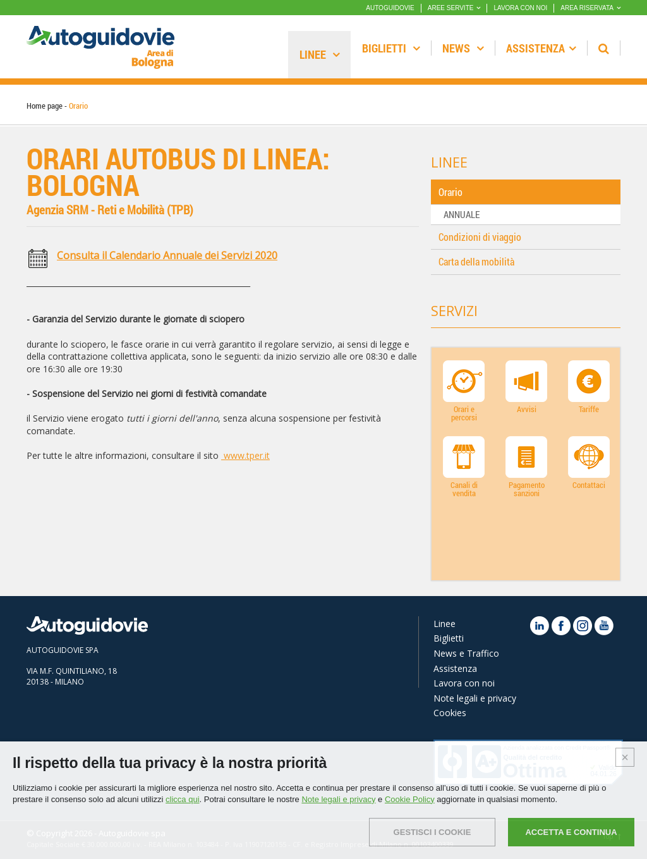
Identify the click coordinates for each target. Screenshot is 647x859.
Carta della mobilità (476, 261)
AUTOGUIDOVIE (390, 7)
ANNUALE (462, 214)
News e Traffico (466, 653)
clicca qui (182, 799)
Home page (45, 105)
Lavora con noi (464, 683)
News (463, 48)
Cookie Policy (410, 799)
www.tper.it (245, 455)
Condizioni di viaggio (479, 236)
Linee (319, 54)
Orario (450, 191)
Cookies (449, 713)
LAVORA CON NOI (520, 7)
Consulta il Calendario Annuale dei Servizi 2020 (167, 255)
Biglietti (391, 48)
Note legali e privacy (474, 698)
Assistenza (541, 48)
